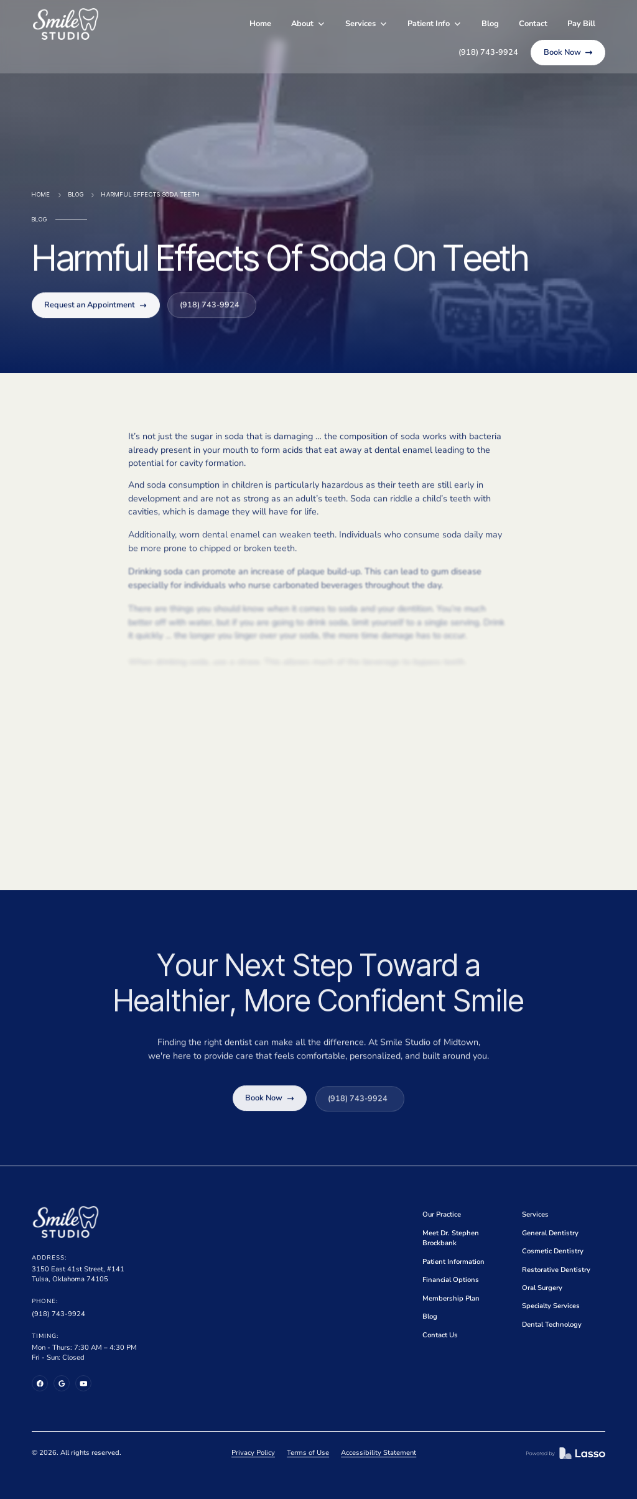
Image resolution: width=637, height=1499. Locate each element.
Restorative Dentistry (556, 1269)
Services (535, 1214)
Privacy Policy (253, 1452)
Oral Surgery (542, 1287)
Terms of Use (308, 1452)
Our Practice (441, 1214)
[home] (65, 24)
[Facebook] (40, 1383)
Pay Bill (581, 23)
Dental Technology (552, 1324)
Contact (533, 23)
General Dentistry (550, 1233)
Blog (490, 23)
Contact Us (440, 1335)
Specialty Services (551, 1306)
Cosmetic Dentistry (553, 1251)
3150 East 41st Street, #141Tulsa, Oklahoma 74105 (78, 1274)
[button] (308, 24)
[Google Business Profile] (61, 1383)
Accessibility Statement (378, 1452)
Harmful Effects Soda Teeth (150, 194)
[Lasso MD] (565, 1453)
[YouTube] (83, 1383)
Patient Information (453, 1261)
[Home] (65, 1222)
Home (260, 23)
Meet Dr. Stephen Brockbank (450, 1238)
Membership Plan (451, 1298)
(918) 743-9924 (58, 1314)
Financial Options (450, 1279)
